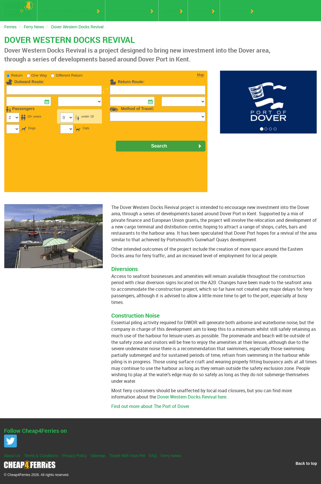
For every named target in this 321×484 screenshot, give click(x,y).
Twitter (10, 441)
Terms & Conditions (41, 455)
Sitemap (98, 455)
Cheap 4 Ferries (18, 9)
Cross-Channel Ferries (68, 11)
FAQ (153, 455)
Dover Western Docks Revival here (191, 397)
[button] (227, 102)
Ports (170, 11)
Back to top (306, 463)
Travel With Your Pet (127, 455)
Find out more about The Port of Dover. (150, 406)
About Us (12, 455)
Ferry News (171, 455)
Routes (201, 11)
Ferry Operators (129, 11)
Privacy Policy (74, 455)
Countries (236, 11)
